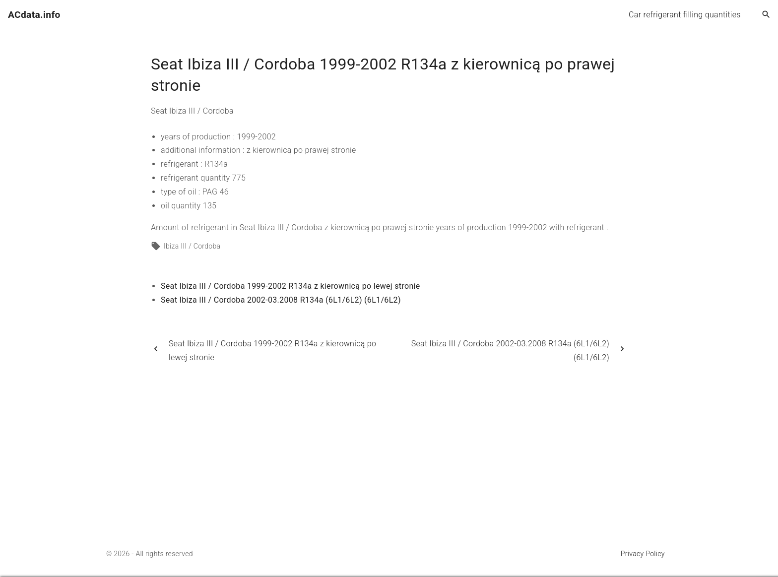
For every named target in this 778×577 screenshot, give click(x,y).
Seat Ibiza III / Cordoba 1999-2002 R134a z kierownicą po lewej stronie (290, 286)
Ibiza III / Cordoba (192, 246)
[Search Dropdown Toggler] (766, 14)
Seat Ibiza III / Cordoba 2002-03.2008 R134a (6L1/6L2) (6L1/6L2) (281, 300)
